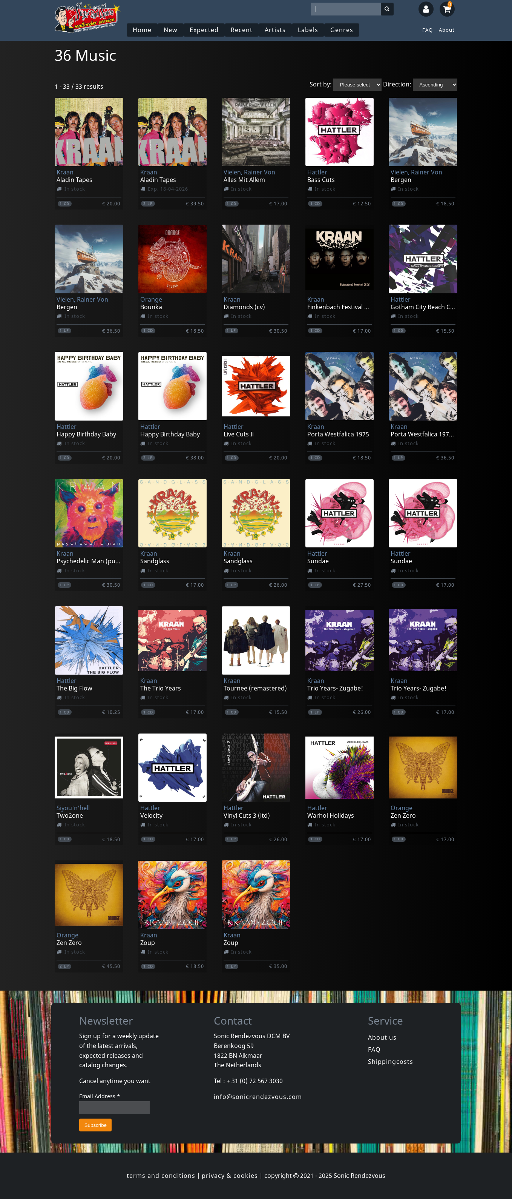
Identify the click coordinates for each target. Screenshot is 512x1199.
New (171, 30)
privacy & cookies (230, 1175)
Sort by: (321, 84)
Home (142, 30)
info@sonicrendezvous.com (258, 1097)
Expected (204, 30)
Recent (242, 30)
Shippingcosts (390, 1061)
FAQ (427, 29)
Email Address (99, 1096)
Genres (341, 30)
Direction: (397, 84)
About (447, 29)
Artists (275, 30)
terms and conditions (161, 1175)
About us (382, 1037)
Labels (308, 30)
